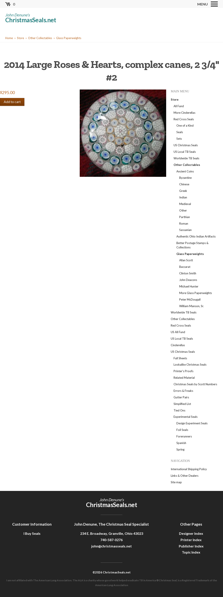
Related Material (184, 377)
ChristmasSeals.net (30, 20)
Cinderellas (178, 345)
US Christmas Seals (186, 145)
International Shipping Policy (189, 469)
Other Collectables (40, 38)
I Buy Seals (32, 533)
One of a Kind (185, 125)
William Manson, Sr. (191, 306)
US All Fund (178, 332)
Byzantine (185, 177)
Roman (183, 223)
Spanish (181, 443)
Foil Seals (182, 430)
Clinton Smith (187, 273)
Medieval (185, 204)
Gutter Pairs (181, 397)
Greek (183, 191)
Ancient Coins (185, 171)
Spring (180, 449)
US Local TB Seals (185, 151)
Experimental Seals (186, 416)
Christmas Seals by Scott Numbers (195, 384)
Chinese (184, 184)
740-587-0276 (111, 540)
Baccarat (184, 266)
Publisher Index (191, 546)
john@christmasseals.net (111, 546)
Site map (176, 482)
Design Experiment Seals (192, 423)
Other (183, 210)
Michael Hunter (188, 286)
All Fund (179, 106)
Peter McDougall (190, 299)
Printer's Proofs (183, 371)
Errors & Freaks (183, 390)
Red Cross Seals (184, 119)
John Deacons (188, 280)
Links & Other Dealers (184, 475)
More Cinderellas (184, 112)
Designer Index (191, 533)
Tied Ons (179, 410)
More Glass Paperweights (195, 293)
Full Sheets (180, 358)
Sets (179, 138)
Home (9, 38)
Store (20, 38)
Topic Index (191, 552)
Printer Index (191, 540)
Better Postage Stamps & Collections (192, 245)
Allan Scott (186, 260)
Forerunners (184, 436)
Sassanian (185, 230)
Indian (183, 197)
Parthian (184, 217)
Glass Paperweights (68, 38)
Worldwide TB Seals (186, 158)
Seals (179, 132)
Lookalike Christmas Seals (190, 364)
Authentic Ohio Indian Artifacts (196, 236)
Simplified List (182, 404)
